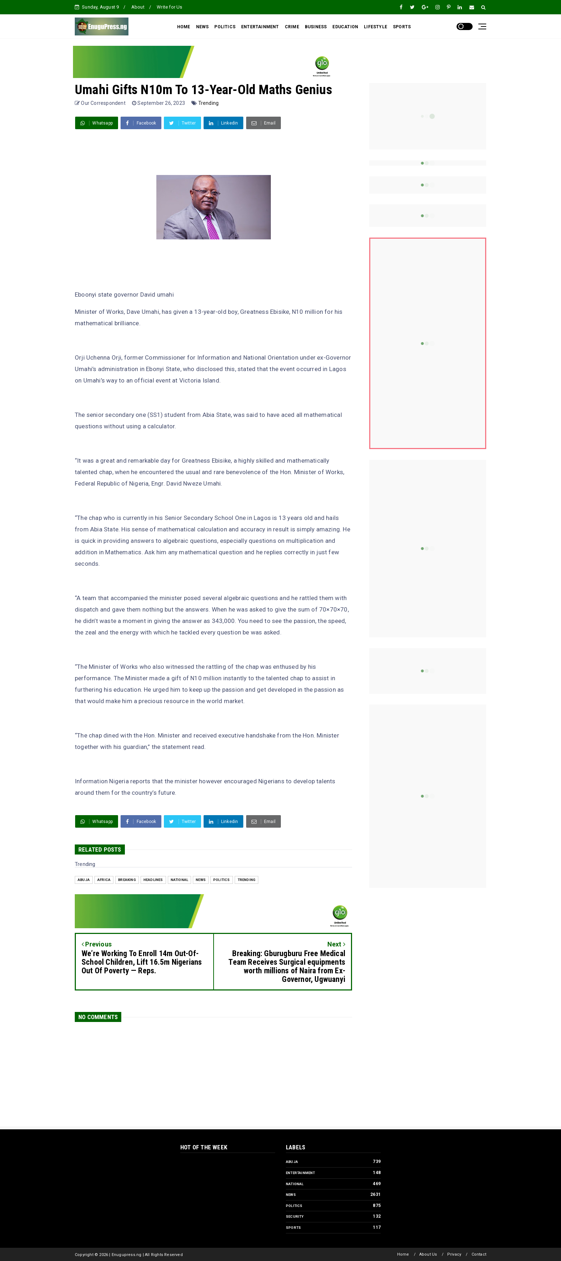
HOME (183, 26)
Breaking (127, 880)
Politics (221, 880)
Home (403, 1254)
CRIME (292, 26)
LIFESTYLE (375, 26)
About (138, 7)
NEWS (202, 26)
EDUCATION (345, 26)
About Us (428, 1254)
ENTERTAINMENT (260, 26)
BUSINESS (316, 26)
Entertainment (300, 1173)
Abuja (84, 880)
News (201, 880)
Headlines (153, 880)
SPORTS (402, 26)
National (180, 880)
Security (295, 1216)
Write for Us (169, 7)
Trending (208, 103)
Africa (104, 880)
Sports (293, 1228)
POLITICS (224, 26)
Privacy (454, 1254)
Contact (479, 1254)
